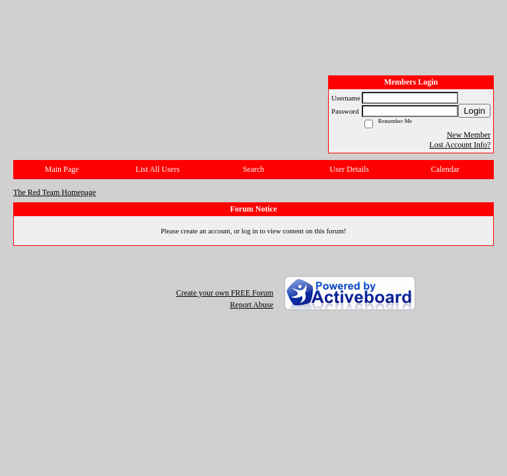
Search (254, 169)
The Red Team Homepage (54, 192)
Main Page (62, 169)
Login (474, 111)
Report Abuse (251, 304)
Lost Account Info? (459, 144)
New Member (468, 134)
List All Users (157, 169)
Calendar (445, 169)
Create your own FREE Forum (224, 293)
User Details (349, 169)
